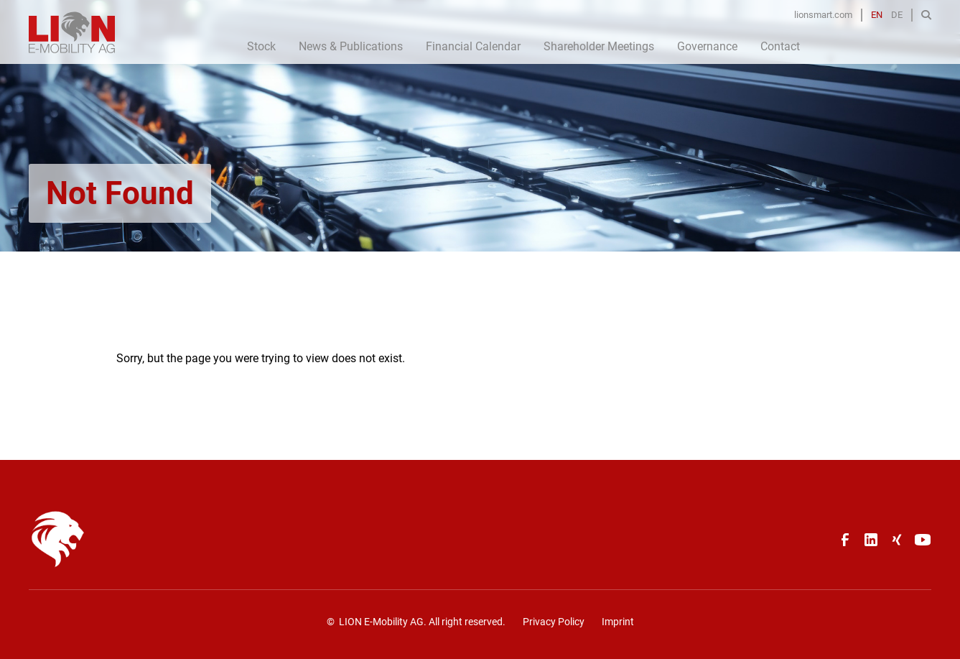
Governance (707, 46)
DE (897, 14)
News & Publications (351, 46)
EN (876, 14)
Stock (261, 46)
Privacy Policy (553, 621)
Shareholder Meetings (599, 46)
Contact (780, 46)
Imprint (618, 621)
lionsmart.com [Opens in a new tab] (823, 14)
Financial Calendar (473, 46)
